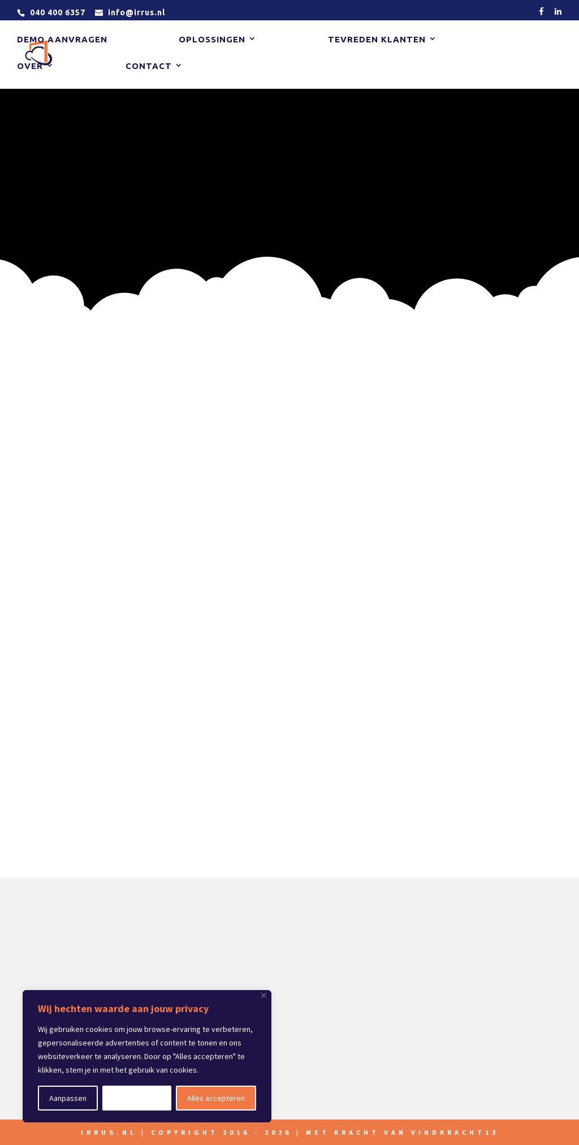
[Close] (263, 995)
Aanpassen (68, 1098)
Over (30, 66)
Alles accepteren (216, 1098)
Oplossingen (212, 40)
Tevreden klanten (377, 40)
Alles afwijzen (137, 1098)
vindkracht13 (455, 1132)
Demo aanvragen (62, 40)
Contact (149, 66)
